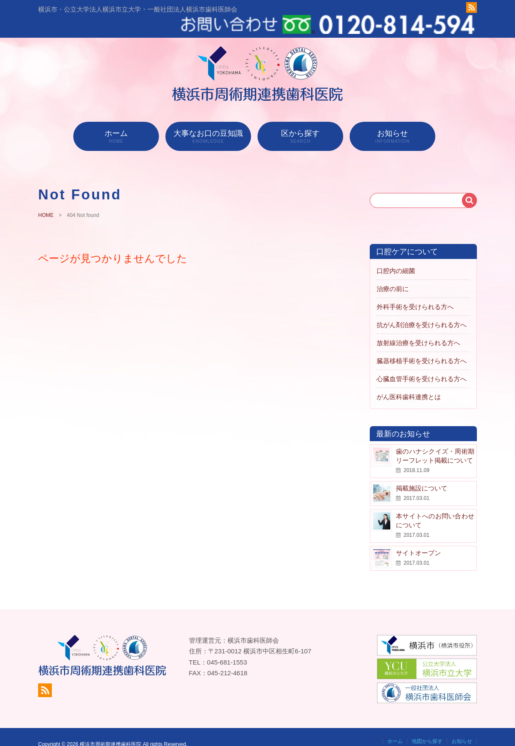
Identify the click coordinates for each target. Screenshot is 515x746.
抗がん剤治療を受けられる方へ (422, 308)
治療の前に (393, 272)
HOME (46, 199)
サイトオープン (418, 536)
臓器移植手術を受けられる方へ (422, 344)
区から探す (300, 120)
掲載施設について (421, 471)
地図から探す (427, 725)
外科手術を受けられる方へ (415, 290)
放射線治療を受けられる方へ (418, 326)
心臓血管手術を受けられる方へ (422, 362)
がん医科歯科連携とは (409, 380)
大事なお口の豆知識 (208, 120)
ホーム (116, 120)
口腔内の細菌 (396, 254)
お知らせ (392, 120)
